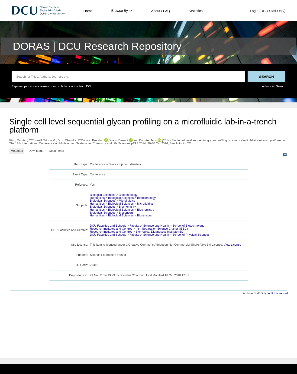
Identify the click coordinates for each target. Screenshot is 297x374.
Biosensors (126, 212)
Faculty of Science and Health (149, 225)
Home (88, 11)
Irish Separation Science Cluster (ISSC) (162, 228)
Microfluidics (127, 200)
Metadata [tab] (17, 150)
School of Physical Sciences (191, 234)
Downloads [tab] (36, 150)
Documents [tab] (56, 150)
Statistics (196, 11)
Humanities (97, 198)
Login (254, 11)
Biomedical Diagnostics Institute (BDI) (160, 231)
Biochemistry (127, 206)
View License (232, 244)
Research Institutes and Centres (111, 228)
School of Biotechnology (188, 225)
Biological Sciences (102, 195)
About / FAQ (160, 11)
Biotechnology (128, 195)
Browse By (121, 11)
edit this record (278, 293)
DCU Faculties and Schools (108, 225)
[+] (285, 154)
